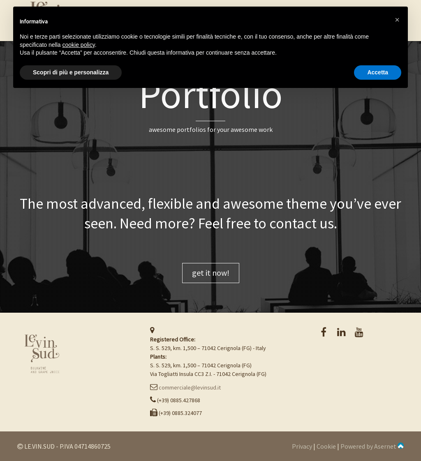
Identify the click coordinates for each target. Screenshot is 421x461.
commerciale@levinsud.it (190, 387)
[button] (397, 19)
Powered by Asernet (372, 446)
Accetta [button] (377, 72)
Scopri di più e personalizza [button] (71, 72)
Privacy (302, 446)
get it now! (210, 272)
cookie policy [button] (78, 44)
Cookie (326, 446)
